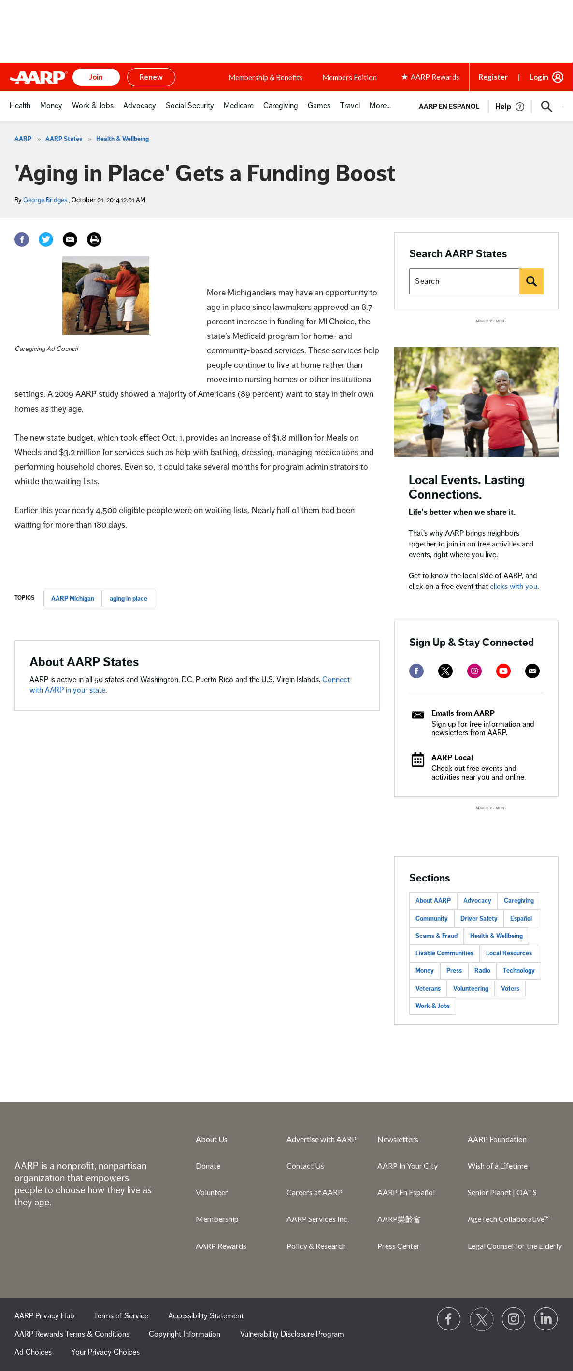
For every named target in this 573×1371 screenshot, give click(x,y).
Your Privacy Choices (105, 1352)
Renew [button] (151, 76)
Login (539, 76)
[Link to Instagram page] (514, 1319)
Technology (519, 971)
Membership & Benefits (266, 77)
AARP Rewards (221, 1245)
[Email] (70, 239)
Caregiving (519, 901)
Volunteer (212, 1192)
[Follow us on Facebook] (449, 1319)
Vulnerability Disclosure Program (292, 1334)
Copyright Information (184, 1334)
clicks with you (513, 586)
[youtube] (503, 671)
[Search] (531, 281)
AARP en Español (449, 106)
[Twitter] (46, 239)
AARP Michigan (72, 598)
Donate (208, 1165)
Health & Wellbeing (122, 139)
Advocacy (477, 901)
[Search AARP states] (464, 281)
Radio (482, 971)
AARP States (63, 139)
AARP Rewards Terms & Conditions (71, 1334)
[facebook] (416, 671)
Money (424, 971)
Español (521, 919)
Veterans (428, 989)
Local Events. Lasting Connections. (467, 487)
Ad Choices (33, 1352)
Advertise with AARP (321, 1139)
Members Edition (349, 77)
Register (493, 76)
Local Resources (509, 953)
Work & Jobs (432, 1006)
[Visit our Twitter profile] (482, 1319)
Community (431, 919)
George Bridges (45, 200)
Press (454, 971)
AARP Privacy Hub (44, 1316)
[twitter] (445, 671)
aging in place (128, 598)
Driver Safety (479, 919)
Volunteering (470, 989)
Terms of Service (121, 1316)
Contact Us (305, 1165)
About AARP (433, 901)
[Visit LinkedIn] (546, 1319)
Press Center (398, 1245)
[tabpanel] (486, 105)
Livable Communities (444, 953)
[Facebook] (21, 239)
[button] (546, 106)
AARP (22, 139)
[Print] (94, 239)
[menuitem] (20, 111)
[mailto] (532, 671)
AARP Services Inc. (317, 1218)
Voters (510, 989)
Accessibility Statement (206, 1316)
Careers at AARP (314, 1192)
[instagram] (474, 671)
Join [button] (96, 76)
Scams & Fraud (436, 936)
